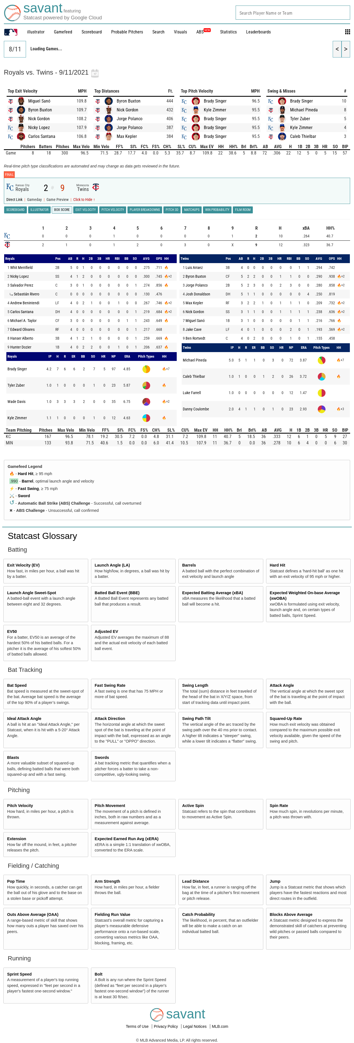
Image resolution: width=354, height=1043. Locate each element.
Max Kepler (127, 136)
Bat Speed (17, 685)
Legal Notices (195, 1026)
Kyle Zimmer (215, 109)
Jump (275, 881)
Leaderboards (258, 32)
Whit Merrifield (21, 267)
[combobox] (293, 13)
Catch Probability (198, 914)
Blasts (13, 757)
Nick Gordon (39, 118)
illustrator (36, 32)
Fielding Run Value (112, 914)
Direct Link (14, 199)
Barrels (189, 565)
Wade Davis (16, 401)
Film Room (243, 210)
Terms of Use (138, 1026)
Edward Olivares (22, 329)
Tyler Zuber (300, 118)
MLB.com (220, 1026)
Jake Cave (194, 329)
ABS (203, 32)
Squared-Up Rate (286, 718)
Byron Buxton (40, 109)
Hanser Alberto (21, 338)
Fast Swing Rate (110, 685)
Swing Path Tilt (196, 718)
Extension (16, 839)
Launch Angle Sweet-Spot (31, 593)
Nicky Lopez (39, 127)
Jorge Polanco (129, 118)
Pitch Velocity (20, 805)
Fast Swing (28, 488)
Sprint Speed (19, 974)
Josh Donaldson (198, 294)
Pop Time (16, 881)
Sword (24, 496)
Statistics (228, 32)
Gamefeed (63, 32)
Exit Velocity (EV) (23, 565)
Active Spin (193, 805)
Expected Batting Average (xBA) (212, 593)
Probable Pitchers (127, 32)
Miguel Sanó (39, 101)
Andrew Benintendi (24, 303)
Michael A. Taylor (23, 320)
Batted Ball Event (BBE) (117, 593)
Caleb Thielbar (303, 136)
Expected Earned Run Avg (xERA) (126, 839)
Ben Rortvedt (195, 338)
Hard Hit (25, 473)
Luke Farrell (192, 393)
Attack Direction (110, 718)
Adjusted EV (106, 631)
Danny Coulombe (196, 409)
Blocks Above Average (291, 914)
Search (158, 32)
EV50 (12, 631)
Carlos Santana (41, 136)
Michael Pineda (304, 109)
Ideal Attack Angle (24, 718)
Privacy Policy (166, 1026)
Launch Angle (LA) (112, 565)
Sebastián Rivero (26, 294)
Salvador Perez (21, 285)
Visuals (180, 32)
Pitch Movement (110, 805)
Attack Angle (282, 685)
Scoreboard (92, 32)
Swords (102, 757)
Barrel (27, 481)
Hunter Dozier (20, 347)
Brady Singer (215, 101)
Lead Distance (195, 881)
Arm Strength (107, 881)
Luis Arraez (194, 267)
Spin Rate (279, 805)
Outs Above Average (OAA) (33, 914)
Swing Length (195, 685)
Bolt (98, 974)
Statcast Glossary (42, 536)
